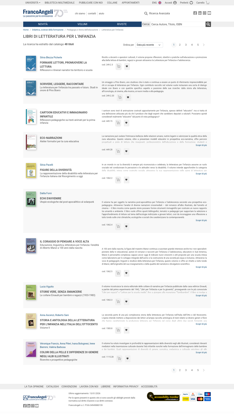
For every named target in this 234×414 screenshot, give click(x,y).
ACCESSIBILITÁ (149, 386)
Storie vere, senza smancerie (61, 291)
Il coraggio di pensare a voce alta (64, 241)
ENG (154, 2)
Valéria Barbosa (57, 347)
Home (26, 30)
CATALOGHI (52, 386)
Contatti (92, 13)
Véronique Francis (49, 343)
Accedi (168, 2)
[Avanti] (204, 45)
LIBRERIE (106, 386)
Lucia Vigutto (47, 286)
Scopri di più (201, 145)
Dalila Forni (46, 193)
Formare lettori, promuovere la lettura (63, 64)
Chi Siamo (80, 13)
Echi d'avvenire (50, 198)
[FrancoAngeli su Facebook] (195, 13)
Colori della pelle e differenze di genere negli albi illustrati (69, 354)
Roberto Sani (62, 315)
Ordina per (128, 44)
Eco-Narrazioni (51, 138)
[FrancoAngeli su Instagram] (204, 13)
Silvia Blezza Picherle (51, 57)
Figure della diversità (56, 170)
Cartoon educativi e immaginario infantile (63, 114)
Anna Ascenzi (47, 315)
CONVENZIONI (69, 386)
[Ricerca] (208, 24)
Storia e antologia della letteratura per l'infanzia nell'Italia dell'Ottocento (69, 322)
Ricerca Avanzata (159, 13)
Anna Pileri (65, 343)
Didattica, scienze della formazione (47, 30)
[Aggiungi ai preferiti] (127, 66)
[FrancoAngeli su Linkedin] (200, 13)
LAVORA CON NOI (89, 386)
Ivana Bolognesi (80, 343)
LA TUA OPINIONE (34, 386)
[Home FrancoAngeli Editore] (45, 13)
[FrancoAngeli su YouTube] (209, 13)
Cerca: (146, 24)
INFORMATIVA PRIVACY (125, 386)
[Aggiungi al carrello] (119, 66)
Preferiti (184, 2)
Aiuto (101, 13)
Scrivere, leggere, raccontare (62, 84)
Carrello (200, 2)
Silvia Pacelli (46, 164)
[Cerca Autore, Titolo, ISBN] (178, 24)
